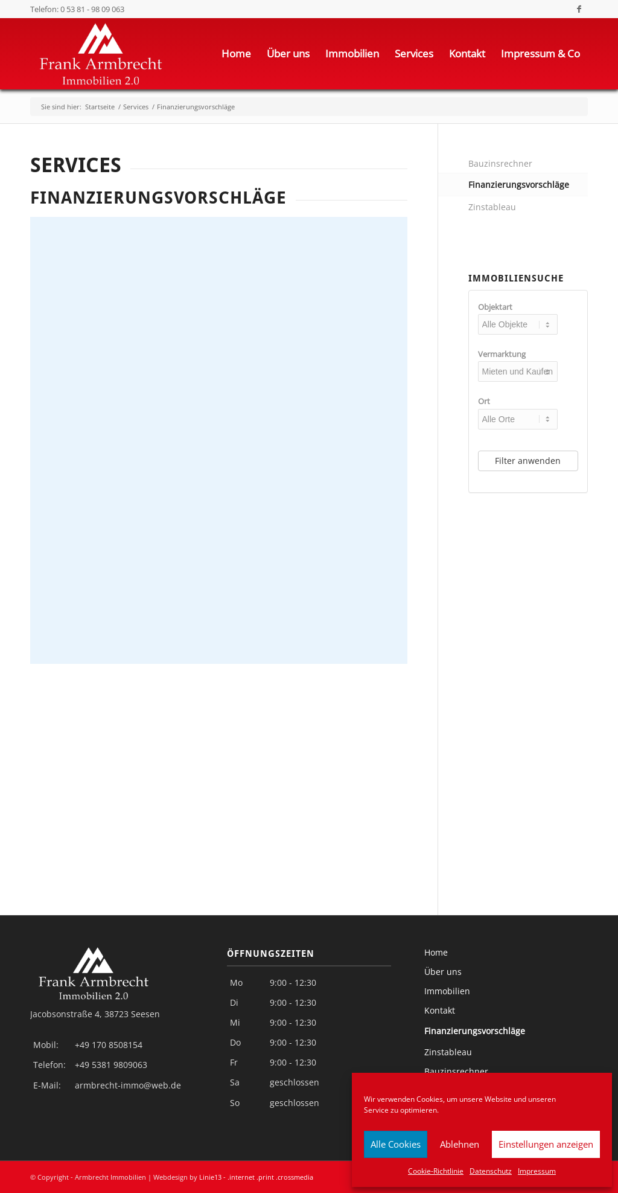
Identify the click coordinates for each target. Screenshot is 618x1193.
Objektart (495, 306)
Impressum (537, 1171)
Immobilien (447, 991)
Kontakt (439, 1010)
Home (436, 952)
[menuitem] (236, 53)
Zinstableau (492, 207)
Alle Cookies (396, 1144)
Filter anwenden (528, 460)
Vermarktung (502, 354)
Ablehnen (459, 1144)
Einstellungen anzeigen (546, 1144)
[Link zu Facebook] (579, 9)
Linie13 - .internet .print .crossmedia (256, 1177)
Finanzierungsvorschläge (518, 184)
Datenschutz (491, 1171)
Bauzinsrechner (500, 163)
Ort (484, 401)
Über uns (443, 971)
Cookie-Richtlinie (436, 1171)
